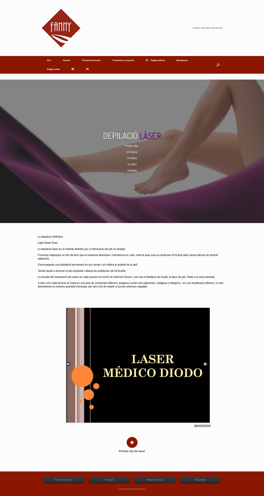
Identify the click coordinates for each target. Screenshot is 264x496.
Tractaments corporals (123, 60)
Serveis (66, 60)
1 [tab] (195, 426)
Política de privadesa (64, 480)
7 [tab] (209, 426)
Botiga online (53, 69)
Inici (49, 60)
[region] (138, 365)
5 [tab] (205, 426)
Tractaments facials (91, 60)
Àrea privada (200, 480)
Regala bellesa (155, 60)
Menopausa (182, 60)
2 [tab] (198, 426)
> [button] (205, 364)
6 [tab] (207, 426)
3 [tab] (200, 426)
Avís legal (109, 480)
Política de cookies (155, 480)
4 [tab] (202, 426)
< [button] (68, 364)
